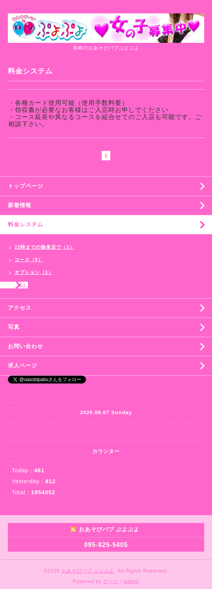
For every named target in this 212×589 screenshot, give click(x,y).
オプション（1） (34, 272)
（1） (21, 285)
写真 (14, 327)
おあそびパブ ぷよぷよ (88, 571)
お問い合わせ (25, 346)
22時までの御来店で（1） (45, 247)
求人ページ (22, 365)
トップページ (25, 186)
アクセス (19, 308)
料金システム (25, 224)
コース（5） (29, 259)
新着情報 (19, 205)
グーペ (111, 581)
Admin (131, 581)
